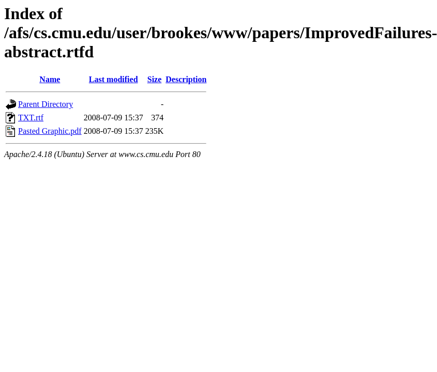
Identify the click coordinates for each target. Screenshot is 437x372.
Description (185, 79)
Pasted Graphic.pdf (50, 131)
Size (154, 79)
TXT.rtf (30, 117)
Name (49, 79)
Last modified (113, 79)
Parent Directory (45, 104)
